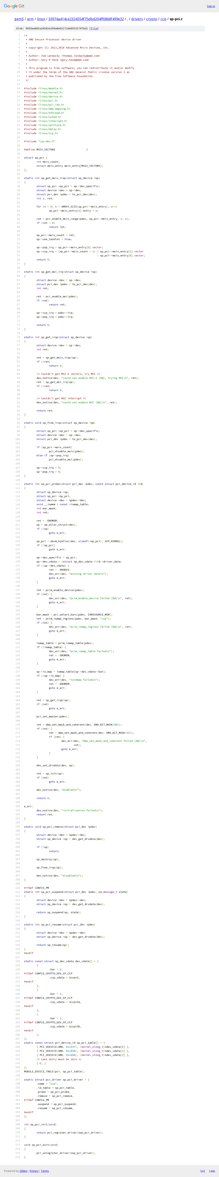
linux (41, 18)
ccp (163, 18)
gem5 (19, 18)
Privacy (34, 1171)
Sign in (211, 6)
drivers (137, 18)
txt (202, 1171)
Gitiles (23, 1171)
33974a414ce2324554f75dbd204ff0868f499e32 (86, 18)
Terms (45, 1171)
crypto (151, 18)
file (94, 28)
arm (30, 18)
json (212, 1171)
